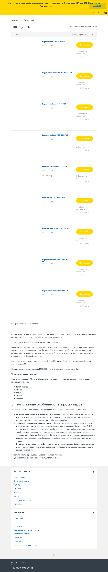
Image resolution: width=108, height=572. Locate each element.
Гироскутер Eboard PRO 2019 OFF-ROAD (55, 260)
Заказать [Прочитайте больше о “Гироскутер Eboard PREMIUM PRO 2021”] (84, 76)
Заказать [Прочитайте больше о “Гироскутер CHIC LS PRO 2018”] (84, 200)
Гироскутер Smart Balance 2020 (54, 166)
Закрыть (97, 5)
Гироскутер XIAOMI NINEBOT (53, 42)
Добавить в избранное (81, 52)
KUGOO (17, 485)
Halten (16, 492)
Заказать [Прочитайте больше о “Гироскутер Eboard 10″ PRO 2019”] (84, 107)
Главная (14, 20)
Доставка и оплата (22, 534)
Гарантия (18, 537)
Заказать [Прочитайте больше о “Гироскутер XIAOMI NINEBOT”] (84, 45)
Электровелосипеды (22, 500)
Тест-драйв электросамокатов (26, 530)
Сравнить (85, 57)
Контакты (18, 526)
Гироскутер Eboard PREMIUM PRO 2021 (57, 73)
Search (94, 12)
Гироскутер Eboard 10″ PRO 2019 (54, 104)
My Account (99, 12)
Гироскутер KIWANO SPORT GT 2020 (56, 229)
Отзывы (17, 522)
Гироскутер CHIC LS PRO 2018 (53, 197)
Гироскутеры (19, 477)
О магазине (18, 518)
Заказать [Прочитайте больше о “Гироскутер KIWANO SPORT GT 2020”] (84, 232)
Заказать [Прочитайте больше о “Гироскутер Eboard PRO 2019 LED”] (84, 294)
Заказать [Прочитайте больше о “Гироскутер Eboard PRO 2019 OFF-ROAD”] (84, 263)
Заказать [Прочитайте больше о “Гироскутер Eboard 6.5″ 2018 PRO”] (84, 138)
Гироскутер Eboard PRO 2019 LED (55, 291)
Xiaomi (16, 496)
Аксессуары (18, 504)
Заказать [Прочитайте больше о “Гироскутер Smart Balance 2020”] (84, 169)
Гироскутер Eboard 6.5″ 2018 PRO (55, 135)
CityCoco (17, 489)
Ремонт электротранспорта (25, 545)
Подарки (17, 541)
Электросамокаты (21, 481)
